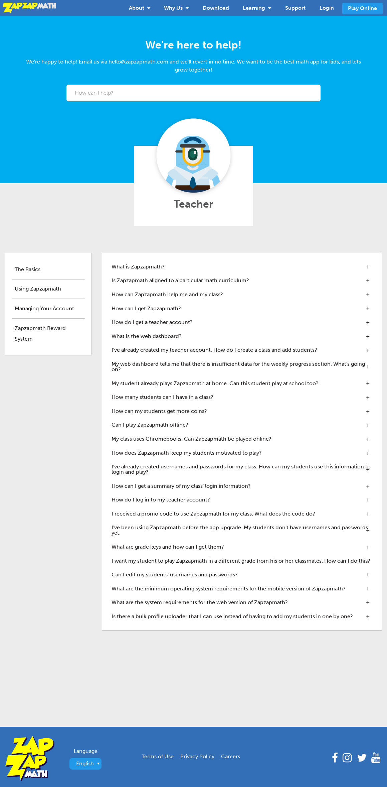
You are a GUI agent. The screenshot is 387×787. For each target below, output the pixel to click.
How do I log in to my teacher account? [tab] (161, 499)
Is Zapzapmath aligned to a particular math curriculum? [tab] (180, 280)
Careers (230, 756)
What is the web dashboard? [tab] (147, 336)
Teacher (193, 204)
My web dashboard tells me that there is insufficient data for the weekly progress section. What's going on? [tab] (238, 366)
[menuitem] (139, 8)
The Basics (27, 269)
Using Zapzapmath (38, 289)
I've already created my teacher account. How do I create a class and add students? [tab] (214, 350)
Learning (257, 7)
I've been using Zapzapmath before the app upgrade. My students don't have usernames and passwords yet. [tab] (240, 530)
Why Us (176, 7)
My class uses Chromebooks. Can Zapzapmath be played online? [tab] (191, 439)
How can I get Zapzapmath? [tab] (146, 308)
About (139, 7)
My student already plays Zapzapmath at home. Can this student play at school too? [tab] (215, 383)
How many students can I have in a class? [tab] (162, 397)
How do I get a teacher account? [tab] (152, 322)
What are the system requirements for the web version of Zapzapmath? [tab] (200, 602)
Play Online (362, 8)
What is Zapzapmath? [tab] (138, 266)
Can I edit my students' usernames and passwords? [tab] (175, 574)
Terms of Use (158, 756)
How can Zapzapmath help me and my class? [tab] (167, 294)
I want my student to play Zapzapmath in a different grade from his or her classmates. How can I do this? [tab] (241, 561)
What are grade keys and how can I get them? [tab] (168, 547)
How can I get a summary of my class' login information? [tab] (181, 486)
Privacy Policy (197, 756)
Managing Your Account (44, 308)
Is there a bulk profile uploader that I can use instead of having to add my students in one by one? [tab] (232, 616)
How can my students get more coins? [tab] (159, 411)
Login (327, 8)
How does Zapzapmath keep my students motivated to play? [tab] (187, 453)
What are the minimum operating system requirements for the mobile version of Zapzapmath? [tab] (229, 588)
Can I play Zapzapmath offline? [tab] (150, 425)
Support (295, 8)
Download (216, 8)
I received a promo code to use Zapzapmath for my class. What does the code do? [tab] (213, 514)
